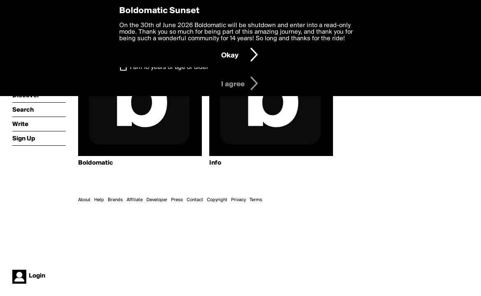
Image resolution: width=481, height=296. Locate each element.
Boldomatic (95, 163)
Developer (156, 199)
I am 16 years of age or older (169, 67)
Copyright (217, 199)
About (84, 199)
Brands (115, 199)
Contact (195, 199)
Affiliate (135, 199)
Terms (256, 199)
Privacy (238, 199)
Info (215, 163)
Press (177, 199)
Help (99, 199)
